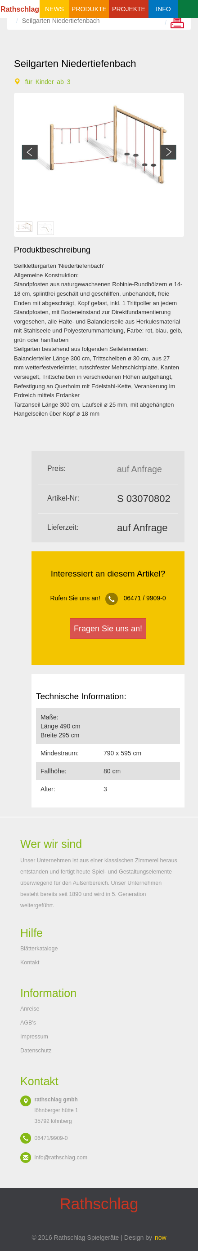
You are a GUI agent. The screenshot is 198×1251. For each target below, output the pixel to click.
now (160, 1237)
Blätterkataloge (39, 948)
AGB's (28, 1023)
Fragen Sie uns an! (108, 628)
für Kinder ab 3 (48, 81)
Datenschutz (35, 1050)
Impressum (34, 1037)
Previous (29, 152)
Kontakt (29, 962)
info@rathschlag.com (61, 1157)
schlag (98, 1203)
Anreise (29, 1009)
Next (169, 152)
